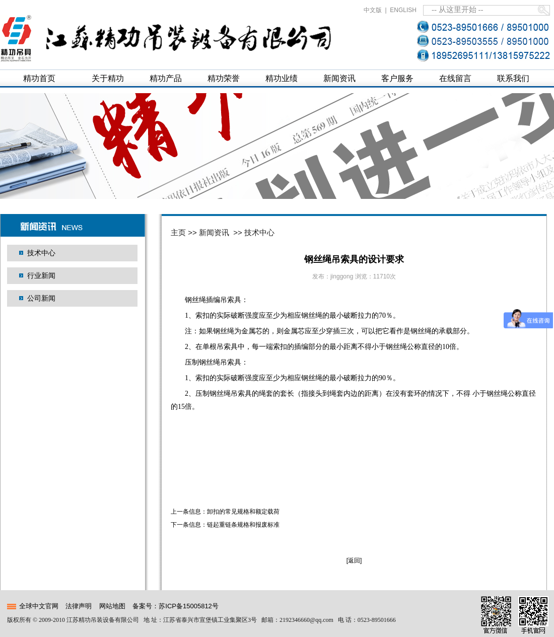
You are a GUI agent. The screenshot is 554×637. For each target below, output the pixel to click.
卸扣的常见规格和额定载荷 (243, 511)
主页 (178, 232)
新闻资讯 (214, 232)
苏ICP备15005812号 (189, 606)
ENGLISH (403, 10)
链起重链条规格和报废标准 (243, 524)
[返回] (354, 560)
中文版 (373, 10)
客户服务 (397, 78)
